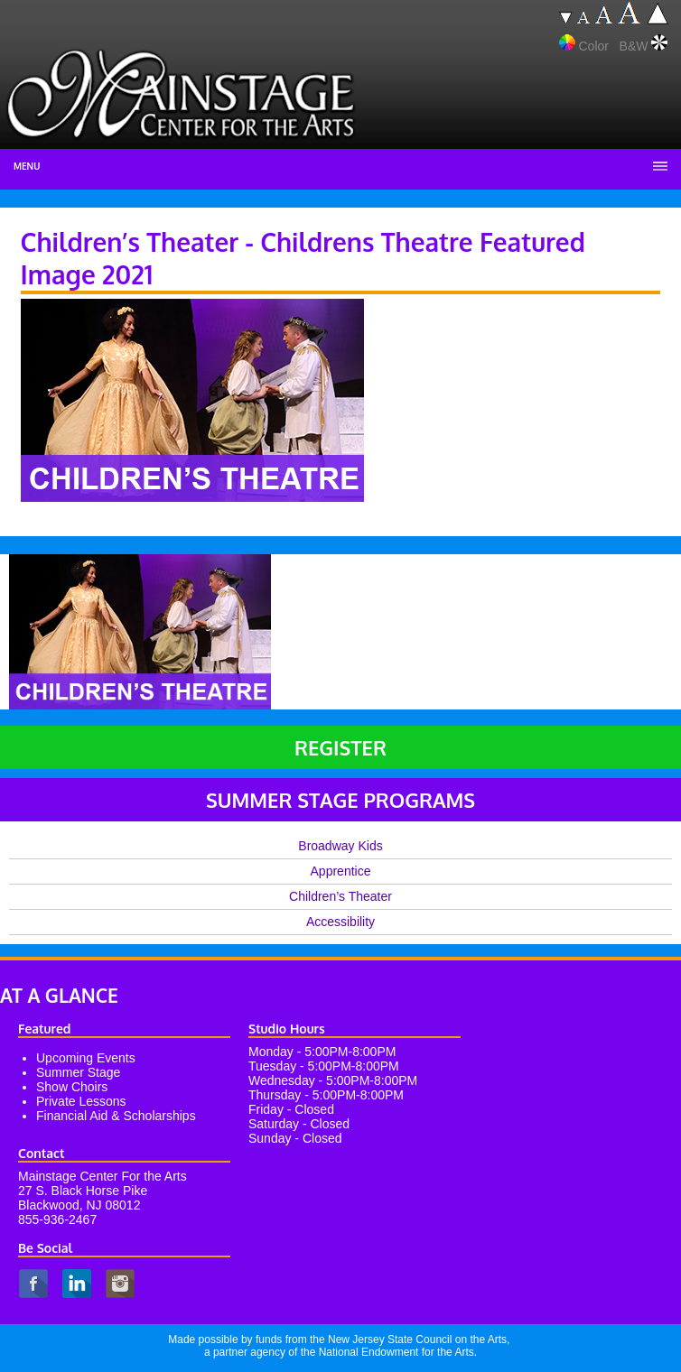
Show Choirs (71, 1087)
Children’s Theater (340, 896)
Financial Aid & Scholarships (116, 1115)
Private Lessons (81, 1101)
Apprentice (341, 871)
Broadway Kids (340, 846)
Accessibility (340, 921)
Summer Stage (78, 1072)
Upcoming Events (85, 1058)
